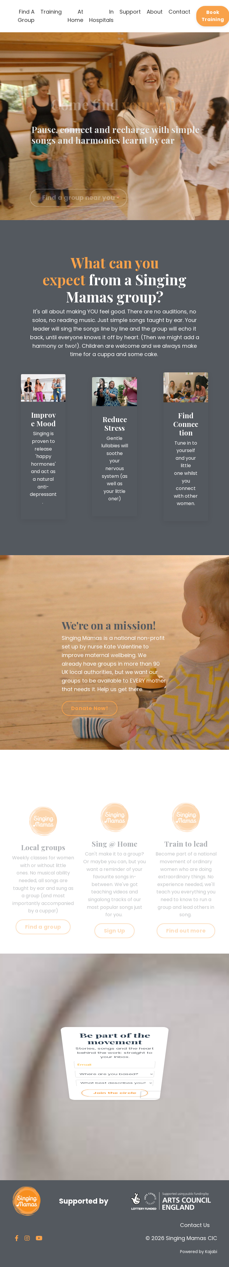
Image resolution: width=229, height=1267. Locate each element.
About (155, 11)
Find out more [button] (186, 941)
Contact (179, 11)
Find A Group (26, 16)
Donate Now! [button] (89, 708)
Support (130, 11)
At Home (75, 16)
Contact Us (195, 1225)
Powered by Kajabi (198, 1252)
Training (51, 11)
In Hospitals (101, 16)
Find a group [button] (43, 937)
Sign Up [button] (114, 941)
